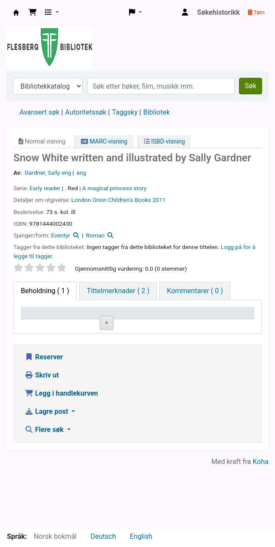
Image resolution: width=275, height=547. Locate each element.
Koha (261, 522)
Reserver (44, 417)
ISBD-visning (164, 141)
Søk (250, 86)
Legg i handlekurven (61, 454)
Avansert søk (39, 112)
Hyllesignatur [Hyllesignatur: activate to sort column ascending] (138, 325)
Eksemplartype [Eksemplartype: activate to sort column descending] (47, 325)
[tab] (118, 291)
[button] (32, 12)
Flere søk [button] (45, 490)
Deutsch (103, 536)
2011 (159, 199)
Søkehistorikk (218, 12)
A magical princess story (114, 188)
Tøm (256, 12)
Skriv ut (42, 436)
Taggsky (125, 112)
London (81, 199)
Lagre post (47, 472)
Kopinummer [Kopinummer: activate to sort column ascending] (184, 325)
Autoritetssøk (85, 112)
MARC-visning (104, 141)
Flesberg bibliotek (16, 13)
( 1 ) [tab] (45, 291)
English (141, 536)
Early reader (44, 188)
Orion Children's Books (121, 199)
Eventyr (60, 235)
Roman (95, 235)
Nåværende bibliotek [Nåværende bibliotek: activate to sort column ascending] (89, 321)
